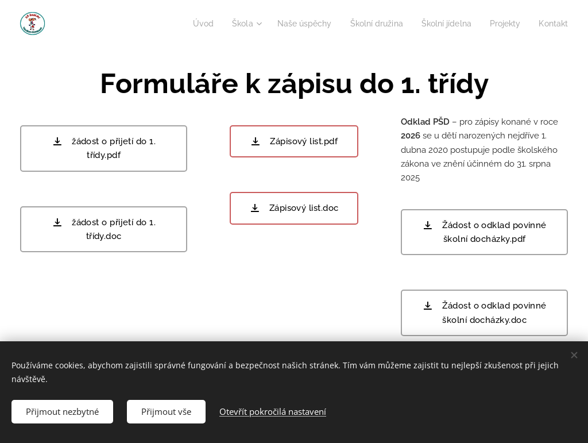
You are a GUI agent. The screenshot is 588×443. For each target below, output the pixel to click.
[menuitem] (184, 23)
